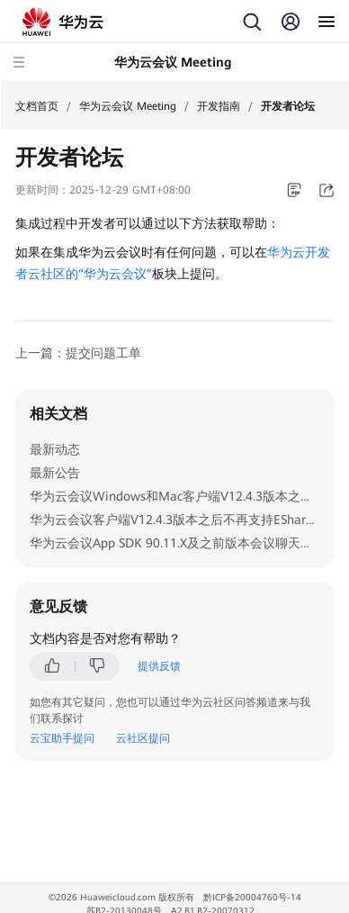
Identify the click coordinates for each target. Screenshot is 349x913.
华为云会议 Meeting (127, 106)
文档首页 (36, 106)
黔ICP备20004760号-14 (252, 897)
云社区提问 (143, 738)
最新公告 (55, 473)
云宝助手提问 (62, 738)
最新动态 (55, 449)
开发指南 (218, 106)
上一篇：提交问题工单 (78, 353)
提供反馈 (159, 666)
